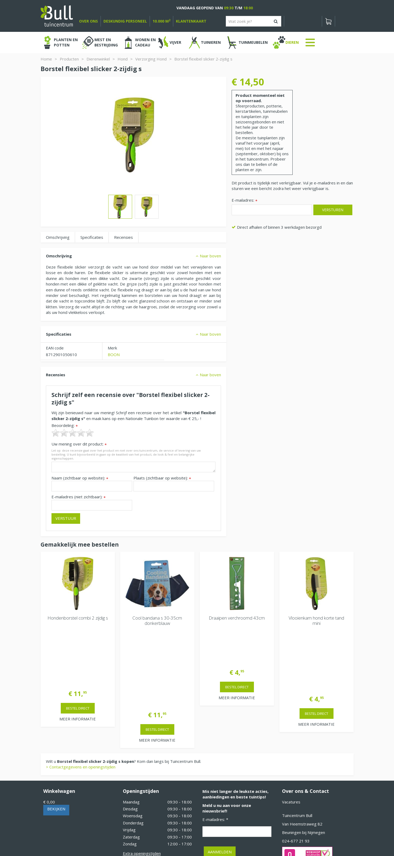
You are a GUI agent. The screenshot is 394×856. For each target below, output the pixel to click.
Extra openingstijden (142, 773)
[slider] (72, 433)
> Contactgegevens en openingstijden (80, 687)
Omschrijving (58, 237)
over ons (88, 21)
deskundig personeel (125, 21)
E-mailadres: (244, 200)
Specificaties (91, 237)
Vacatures (291, 722)
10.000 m (161, 21)
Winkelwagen (59, 711)
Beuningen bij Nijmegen (303, 752)
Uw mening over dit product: (79, 444)
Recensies (123, 237)
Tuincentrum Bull (297, 735)
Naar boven (210, 255)
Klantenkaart (191, 21)
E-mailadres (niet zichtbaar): (78, 497)
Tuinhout (152, 837)
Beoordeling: (64, 425)
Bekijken (56, 729)
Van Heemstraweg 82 (302, 744)
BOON (114, 354)
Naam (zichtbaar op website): (79, 478)
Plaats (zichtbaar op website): (162, 478)
